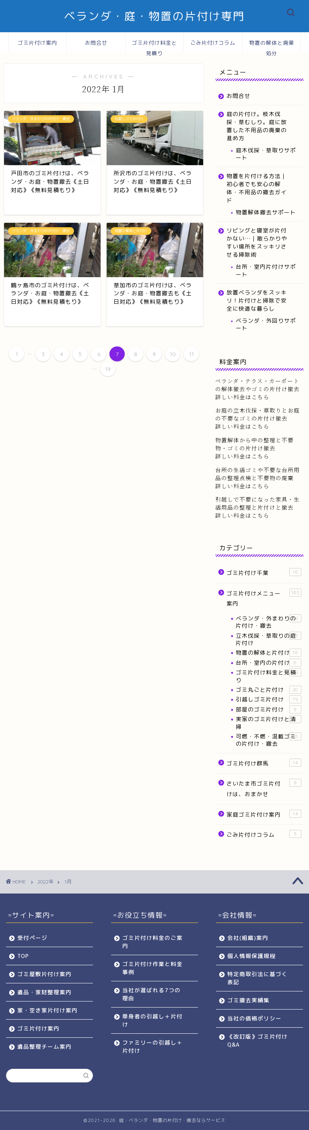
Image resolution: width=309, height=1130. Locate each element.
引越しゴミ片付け (268, 699)
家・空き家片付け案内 (47, 1010)
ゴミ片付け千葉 (264, 572)
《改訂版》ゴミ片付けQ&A (257, 1040)
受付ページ (32, 937)
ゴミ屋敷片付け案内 (44, 974)
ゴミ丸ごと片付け (268, 690)
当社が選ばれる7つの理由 (151, 994)
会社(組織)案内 (247, 937)
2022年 (45, 881)
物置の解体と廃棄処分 (271, 45)
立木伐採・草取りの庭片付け (268, 639)
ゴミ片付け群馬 (264, 763)
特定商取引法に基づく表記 (257, 978)
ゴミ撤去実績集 (248, 1000)
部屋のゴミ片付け (268, 709)
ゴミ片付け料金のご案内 (152, 942)
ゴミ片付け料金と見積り (154, 45)
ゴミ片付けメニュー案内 (264, 598)
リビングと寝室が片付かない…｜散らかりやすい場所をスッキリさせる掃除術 (257, 242)
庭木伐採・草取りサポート (266, 153)
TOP (23, 956)
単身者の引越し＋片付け (152, 1020)
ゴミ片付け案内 (37, 42)
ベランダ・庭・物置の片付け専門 (154, 16)
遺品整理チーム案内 (44, 1046)
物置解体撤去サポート (266, 212)
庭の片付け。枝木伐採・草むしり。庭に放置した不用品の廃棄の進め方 (257, 126)
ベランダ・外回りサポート (266, 324)
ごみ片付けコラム (212, 42)
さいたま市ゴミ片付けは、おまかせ (264, 788)
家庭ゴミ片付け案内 (264, 814)
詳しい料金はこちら (242, 426)
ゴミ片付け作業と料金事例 (152, 968)
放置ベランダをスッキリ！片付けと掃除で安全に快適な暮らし (257, 300)
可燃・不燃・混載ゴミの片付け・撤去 (268, 739)
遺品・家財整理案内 (44, 992)
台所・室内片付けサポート (266, 270)
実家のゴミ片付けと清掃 (268, 722)
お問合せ (96, 42)
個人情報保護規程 (251, 956)
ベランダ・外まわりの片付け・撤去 (268, 621)
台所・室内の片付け (268, 663)
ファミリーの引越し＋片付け (152, 1046)
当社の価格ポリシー (254, 1018)
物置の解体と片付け (268, 653)
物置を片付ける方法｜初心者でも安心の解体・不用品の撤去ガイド (257, 188)
